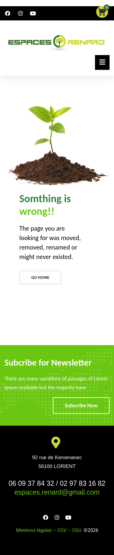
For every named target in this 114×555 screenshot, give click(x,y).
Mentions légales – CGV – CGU (50, 530)
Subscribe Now (81, 405)
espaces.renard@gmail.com (57, 492)
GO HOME (40, 277)
